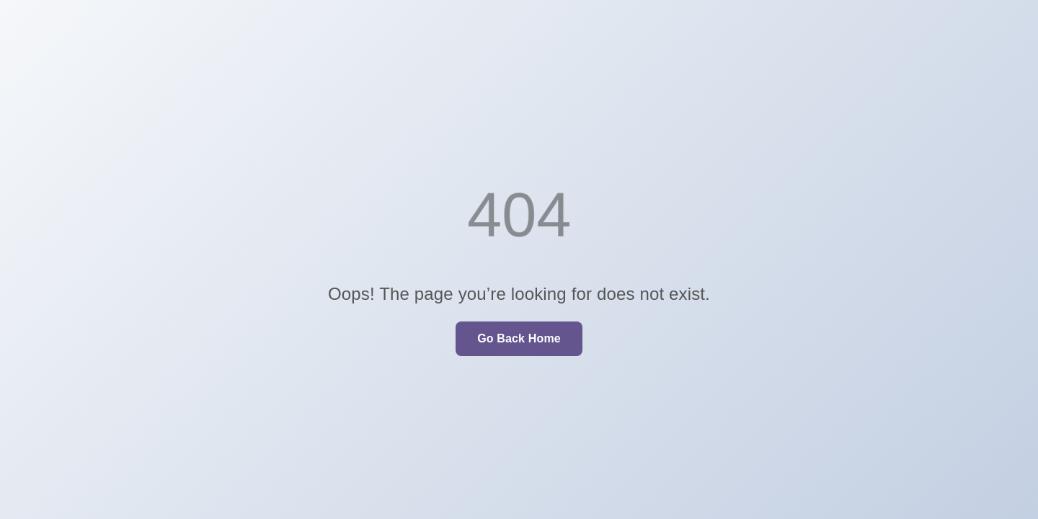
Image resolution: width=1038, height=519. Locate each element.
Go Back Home (519, 338)
